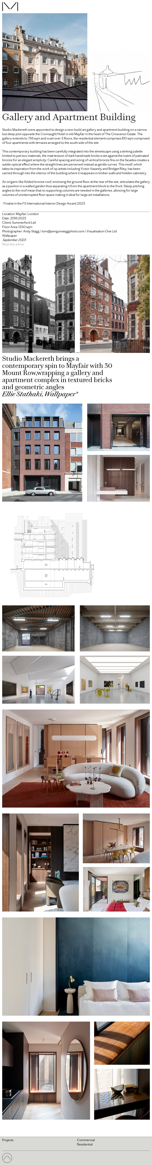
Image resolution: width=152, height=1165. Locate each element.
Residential (85, 1144)
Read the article (13, 244)
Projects (7, 1140)
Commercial (86, 1140)
